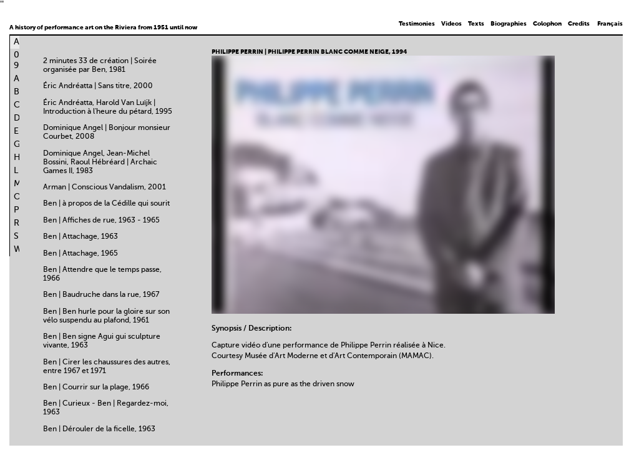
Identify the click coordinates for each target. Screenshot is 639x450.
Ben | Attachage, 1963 (80, 237)
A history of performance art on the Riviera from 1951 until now (103, 27)
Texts (476, 24)
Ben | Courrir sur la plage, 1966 (96, 387)
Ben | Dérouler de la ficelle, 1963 (99, 429)
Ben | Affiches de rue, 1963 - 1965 (101, 220)
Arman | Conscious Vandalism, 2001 (104, 187)
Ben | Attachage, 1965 (80, 254)
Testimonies (417, 24)
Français (610, 24)
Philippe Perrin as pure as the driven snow (283, 384)
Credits (579, 24)
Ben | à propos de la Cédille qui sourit (106, 204)
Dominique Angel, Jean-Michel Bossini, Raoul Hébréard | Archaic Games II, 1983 (100, 162)
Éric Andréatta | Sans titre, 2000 (98, 86)
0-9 (19, 60)
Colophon (547, 24)
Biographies (508, 24)
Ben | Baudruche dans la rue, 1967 (101, 295)
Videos (451, 24)
